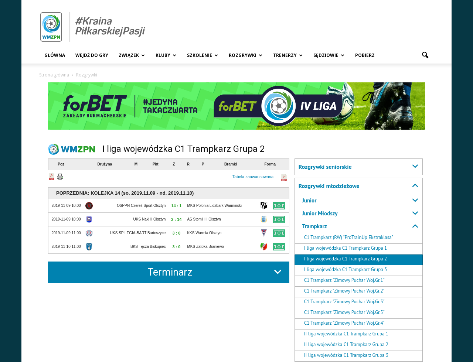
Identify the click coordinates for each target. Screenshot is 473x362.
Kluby (166, 55)
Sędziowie (328, 55)
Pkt (156, 164)
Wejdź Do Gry (91, 55)
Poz (61, 164)
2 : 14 (176, 219)
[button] (425, 55)
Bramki (230, 164)
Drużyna (105, 164)
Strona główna (54, 75)
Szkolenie (202, 55)
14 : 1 (176, 206)
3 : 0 (176, 233)
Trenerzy (288, 55)
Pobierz (365, 55)
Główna (54, 55)
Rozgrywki (245, 55)
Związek (132, 55)
